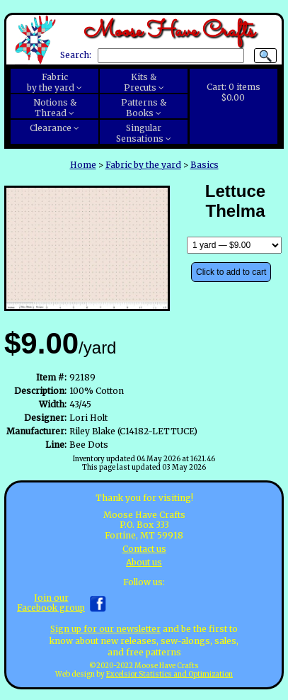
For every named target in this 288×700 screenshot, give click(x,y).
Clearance (50, 128)
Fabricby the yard (50, 82)
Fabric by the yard (143, 164)
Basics (204, 164)
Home (83, 164)
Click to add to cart (231, 272)
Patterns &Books (143, 107)
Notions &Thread (54, 107)
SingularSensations (139, 133)
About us (144, 562)
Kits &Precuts (140, 82)
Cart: (233, 92)
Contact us (144, 548)
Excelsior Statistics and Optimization (169, 674)
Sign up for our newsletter (105, 628)
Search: (75, 55)
